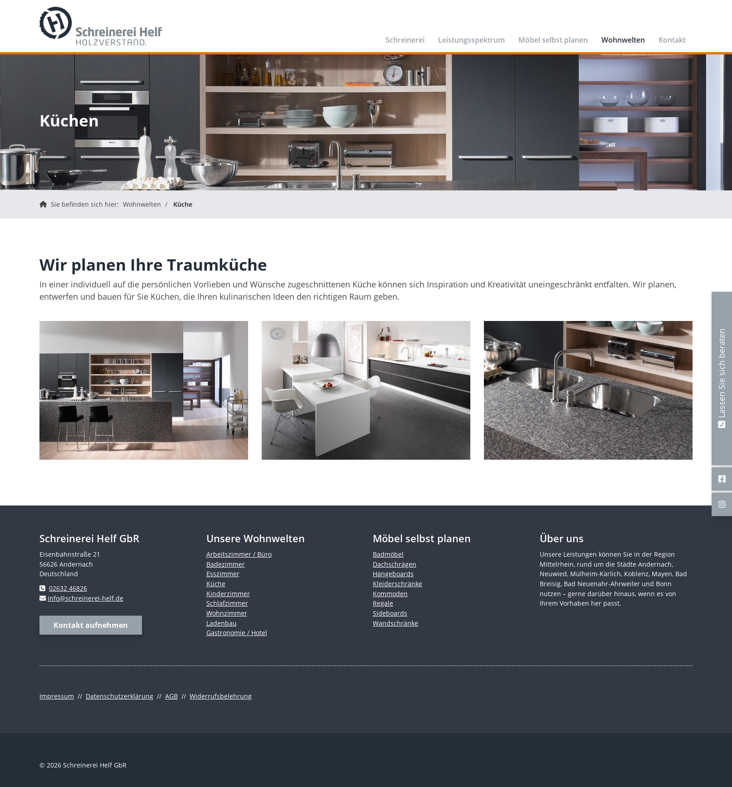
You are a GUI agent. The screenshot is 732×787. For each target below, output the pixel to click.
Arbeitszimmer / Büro (239, 554)
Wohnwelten (623, 40)
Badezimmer (225, 564)
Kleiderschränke (397, 583)
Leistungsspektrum (471, 40)
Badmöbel (388, 554)
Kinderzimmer (228, 593)
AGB (171, 696)
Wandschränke (395, 623)
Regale (383, 603)
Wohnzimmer (226, 613)
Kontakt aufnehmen (91, 625)
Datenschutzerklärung (119, 696)
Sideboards (390, 613)
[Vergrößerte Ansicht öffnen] (143, 390)
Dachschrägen (394, 564)
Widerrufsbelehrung (221, 696)
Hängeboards (393, 573)
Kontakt (672, 40)
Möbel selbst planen (553, 40)
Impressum (56, 696)
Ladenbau (221, 623)
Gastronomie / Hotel (236, 632)
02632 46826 (68, 588)
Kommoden (390, 593)
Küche (182, 204)
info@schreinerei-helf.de (85, 598)
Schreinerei (405, 40)
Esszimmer (222, 573)
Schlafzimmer (227, 603)
